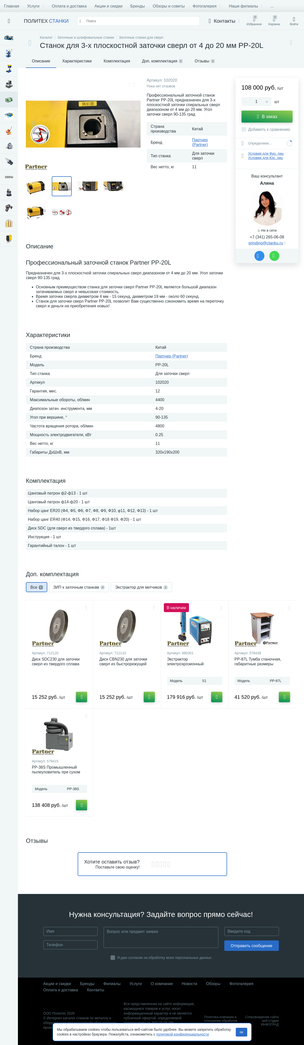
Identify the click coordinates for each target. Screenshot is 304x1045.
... (272, 6)
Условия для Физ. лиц (266, 154)
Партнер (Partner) (171, 356)
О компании (162, 984)
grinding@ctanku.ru (265, 243)
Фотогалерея (207, 6)
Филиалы (112, 984)
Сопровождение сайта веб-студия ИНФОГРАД (262, 1020)
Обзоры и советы (169, 6)
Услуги (35, 6)
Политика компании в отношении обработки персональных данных (221, 1020)
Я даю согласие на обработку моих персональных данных (164, 958)
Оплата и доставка (69, 6)
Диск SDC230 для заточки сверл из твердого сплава (56, 661)
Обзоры (213, 984)
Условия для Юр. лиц (265, 158)
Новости (189, 984)
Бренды (137, 6)
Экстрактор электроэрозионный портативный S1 (185, 664)
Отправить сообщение (251, 946)
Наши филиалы (245, 6)
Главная (11, 6)
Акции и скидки (108, 6)
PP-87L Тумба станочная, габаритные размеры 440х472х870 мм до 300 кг (259, 664)
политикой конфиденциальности (182, 1034)
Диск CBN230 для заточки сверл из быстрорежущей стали (123, 664)
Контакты (95, 990)
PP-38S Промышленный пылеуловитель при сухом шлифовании (56, 772)
